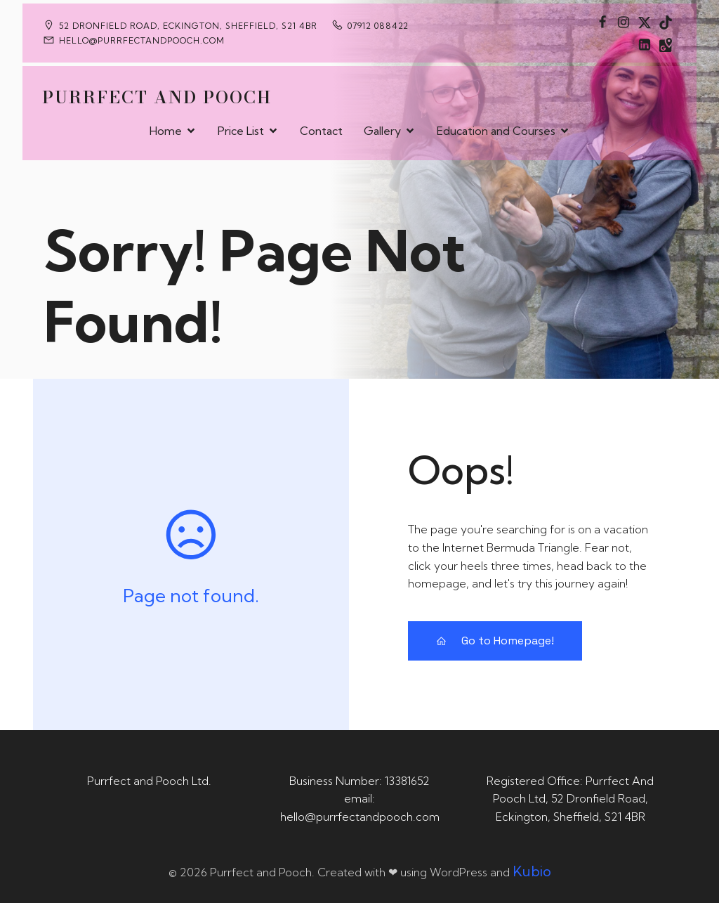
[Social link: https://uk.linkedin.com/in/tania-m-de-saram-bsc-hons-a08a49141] (644, 44)
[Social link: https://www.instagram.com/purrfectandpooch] (623, 22)
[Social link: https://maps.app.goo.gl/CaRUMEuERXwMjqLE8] (665, 44)
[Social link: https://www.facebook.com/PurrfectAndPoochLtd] (602, 22)
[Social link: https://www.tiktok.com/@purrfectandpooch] (665, 22)
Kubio (532, 871)
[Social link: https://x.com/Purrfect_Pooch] (644, 22)
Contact (321, 131)
